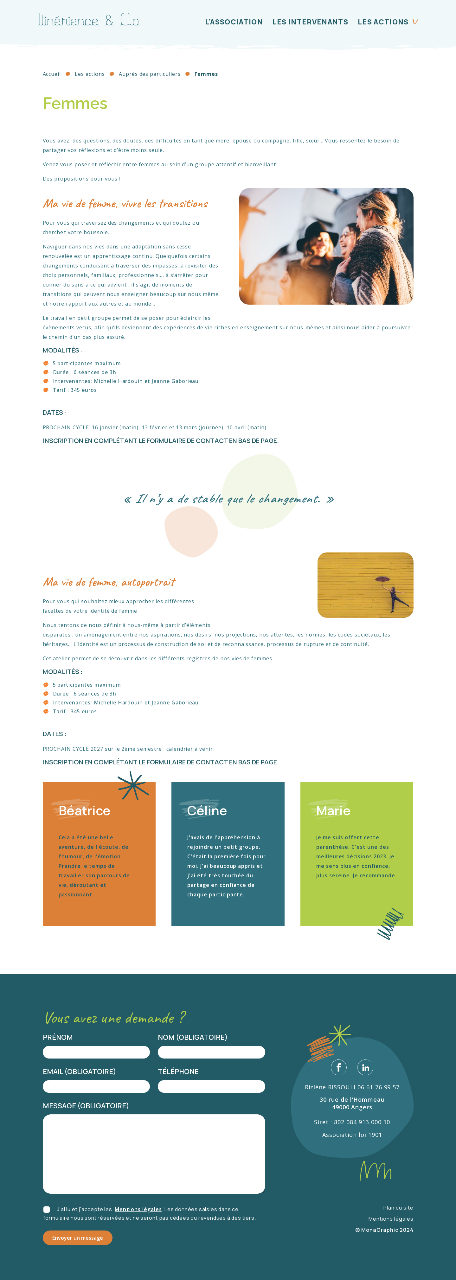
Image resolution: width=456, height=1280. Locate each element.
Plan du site (398, 1207)
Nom (168, 1037)
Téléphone (178, 1071)
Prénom (58, 1037)
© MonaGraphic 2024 (384, 1229)
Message (61, 1106)
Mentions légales (138, 1209)
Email (55, 1071)
